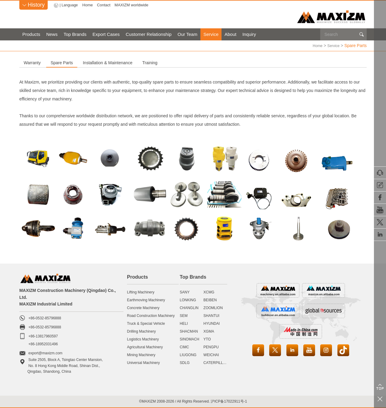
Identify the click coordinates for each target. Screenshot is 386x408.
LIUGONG (188, 355)
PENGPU (211, 347)
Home (89, 5)
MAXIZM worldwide (133, 5)
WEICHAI (211, 355)
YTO (207, 339)
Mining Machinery (141, 355)
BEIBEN (210, 300)
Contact (105, 5)
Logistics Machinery (143, 339)
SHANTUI (211, 315)
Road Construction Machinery (151, 315)
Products (31, 34)
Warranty (45, 62)
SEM (184, 315)
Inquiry (249, 34)
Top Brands (75, 34)
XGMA (208, 331)
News (52, 34)
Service (211, 34)
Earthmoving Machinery (146, 300)
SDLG (185, 362)
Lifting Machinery (141, 292)
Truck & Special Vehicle (146, 323)
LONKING (188, 300)
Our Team (187, 34)
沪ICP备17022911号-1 (229, 401)
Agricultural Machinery (145, 347)
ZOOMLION (213, 307)
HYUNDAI (211, 323)
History (33, 5)
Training (240, 62)
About (230, 34)
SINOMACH (189, 339)
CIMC (184, 347)
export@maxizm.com (45, 353)
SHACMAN (189, 331)
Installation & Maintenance (172, 62)
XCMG (208, 292)
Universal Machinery (143, 362)
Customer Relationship (149, 34)
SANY (185, 292)
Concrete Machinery (143, 307)
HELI (184, 323)
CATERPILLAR (215, 362)
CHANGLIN (189, 307)
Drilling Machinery (141, 331)
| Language (69, 5)
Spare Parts (101, 62)
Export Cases (106, 34)
